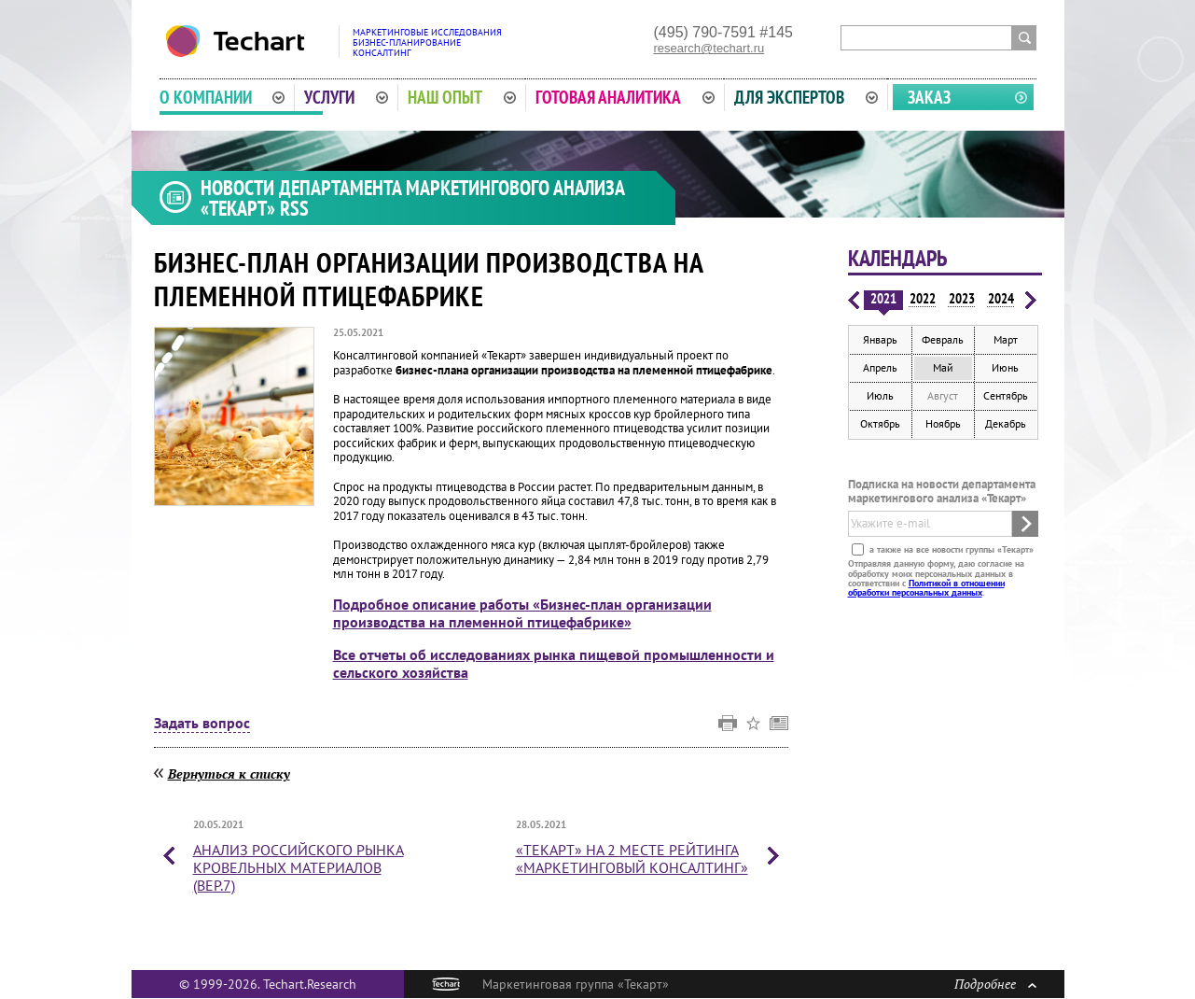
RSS (294, 208)
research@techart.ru (709, 48)
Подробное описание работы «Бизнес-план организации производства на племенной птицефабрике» (522, 613)
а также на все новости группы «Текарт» (950, 549)
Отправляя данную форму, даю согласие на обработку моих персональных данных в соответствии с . (936, 577)
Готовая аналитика (625, 97)
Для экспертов (806, 97)
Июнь (1005, 367)
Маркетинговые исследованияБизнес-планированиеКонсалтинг (427, 42)
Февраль (943, 339)
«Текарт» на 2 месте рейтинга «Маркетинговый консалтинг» (632, 858)
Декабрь (1005, 423)
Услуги (346, 97)
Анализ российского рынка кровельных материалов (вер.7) (298, 867)
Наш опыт (462, 97)
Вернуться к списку (229, 773)
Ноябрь (943, 423)
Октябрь (880, 423)
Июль (880, 395)
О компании (222, 97)
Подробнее (995, 983)
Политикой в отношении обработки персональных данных (926, 587)
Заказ (929, 97)
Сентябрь (1005, 395)
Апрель (880, 367)
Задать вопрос (202, 723)
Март (1006, 339)
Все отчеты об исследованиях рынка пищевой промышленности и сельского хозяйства (553, 663)
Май (943, 367)
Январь (880, 339)
